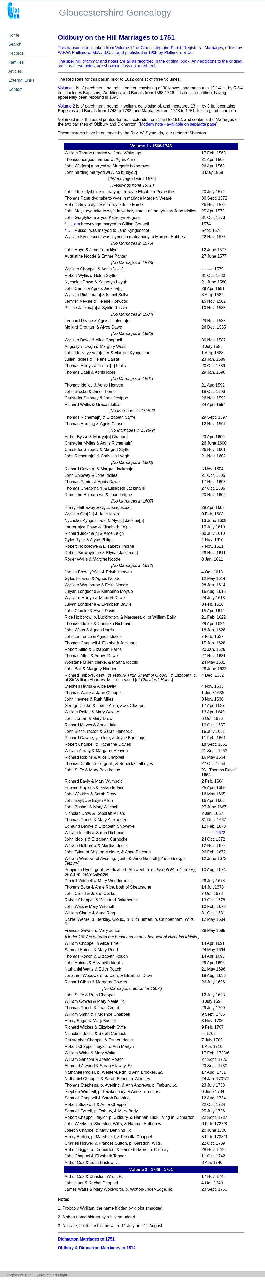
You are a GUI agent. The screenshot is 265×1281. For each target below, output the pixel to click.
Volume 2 (66, 106)
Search (14, 44)
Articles (15, 71)
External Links (21, 80)
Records (16, 53)
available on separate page (191, 124)
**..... (69, 230)
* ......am (72, 224)
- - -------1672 (213, 833)
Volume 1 (66, 88)
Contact (15, 89)
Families (16, 62)
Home (13, 35)
